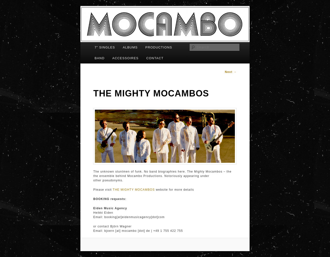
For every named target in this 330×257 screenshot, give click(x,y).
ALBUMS (130, 47)
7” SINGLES (105, 47)
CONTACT (155, 58)
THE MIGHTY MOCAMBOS (134, 189)
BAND (100, 58)
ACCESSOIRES (125, 58)
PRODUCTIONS (158, 47)
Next (231, 72)
